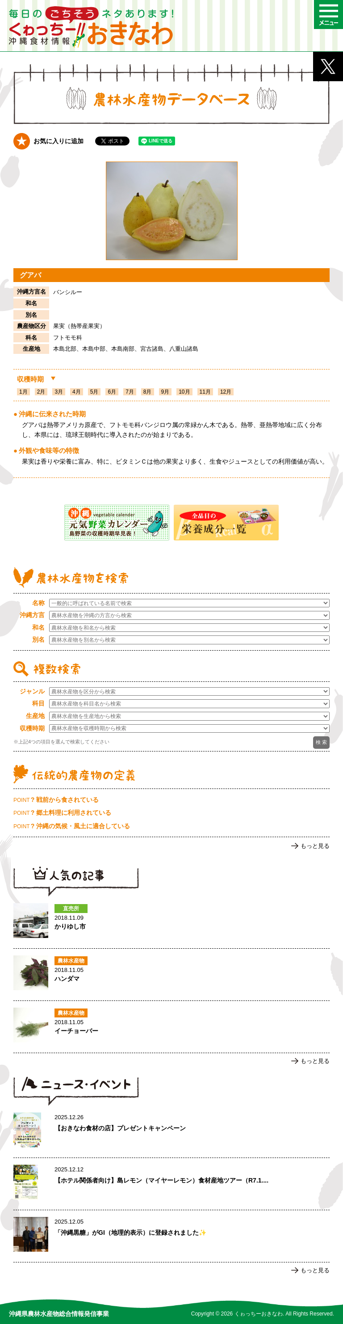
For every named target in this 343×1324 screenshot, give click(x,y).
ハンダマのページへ (171, 974)
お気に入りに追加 (58, 141)
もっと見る (315, 846)
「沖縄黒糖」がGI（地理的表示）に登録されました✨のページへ (171, 1236)
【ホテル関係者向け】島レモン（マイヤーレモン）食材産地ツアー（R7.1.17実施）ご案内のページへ (171, 1184)
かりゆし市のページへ (171, 922)
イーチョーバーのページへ (171, 1027)
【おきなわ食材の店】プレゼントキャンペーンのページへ (171, 1132)
